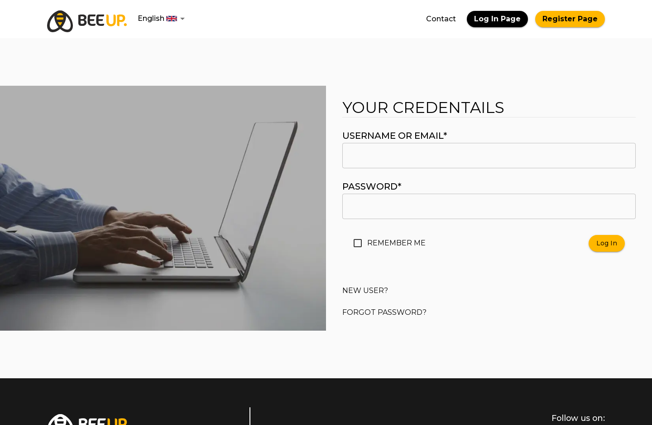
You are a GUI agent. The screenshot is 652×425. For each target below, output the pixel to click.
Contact (441, 19)
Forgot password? (384, 312)
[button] (163, 18)
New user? (365, 290)
